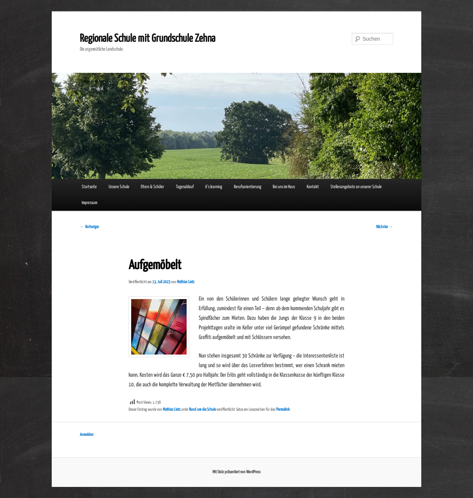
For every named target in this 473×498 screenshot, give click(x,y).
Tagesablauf (185, 186)
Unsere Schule (119, 186)
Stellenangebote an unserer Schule (356, 186)
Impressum (89, 202)
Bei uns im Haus (284, 186)
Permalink (283, 409)
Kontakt (313, 186)
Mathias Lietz (185, 282)
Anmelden (86, 435)
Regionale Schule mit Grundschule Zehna (147, 39)
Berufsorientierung (247, 186)
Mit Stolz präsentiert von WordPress (236, 472)
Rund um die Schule (202, 409)
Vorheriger (89, 227)
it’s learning (213, 186)
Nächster (384, 227)
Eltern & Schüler (152, 186)
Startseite (89, 186)
